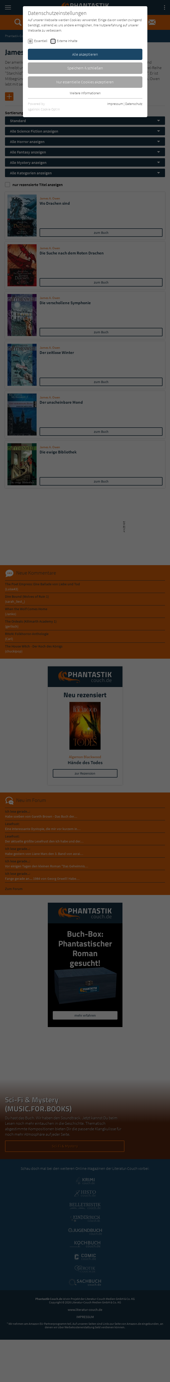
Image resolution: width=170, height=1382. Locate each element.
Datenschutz (133, 103)
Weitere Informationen (85, 93)
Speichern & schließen (85, 67)
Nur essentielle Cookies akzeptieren (85, 81)
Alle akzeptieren (85, 54)
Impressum (115, 103)
